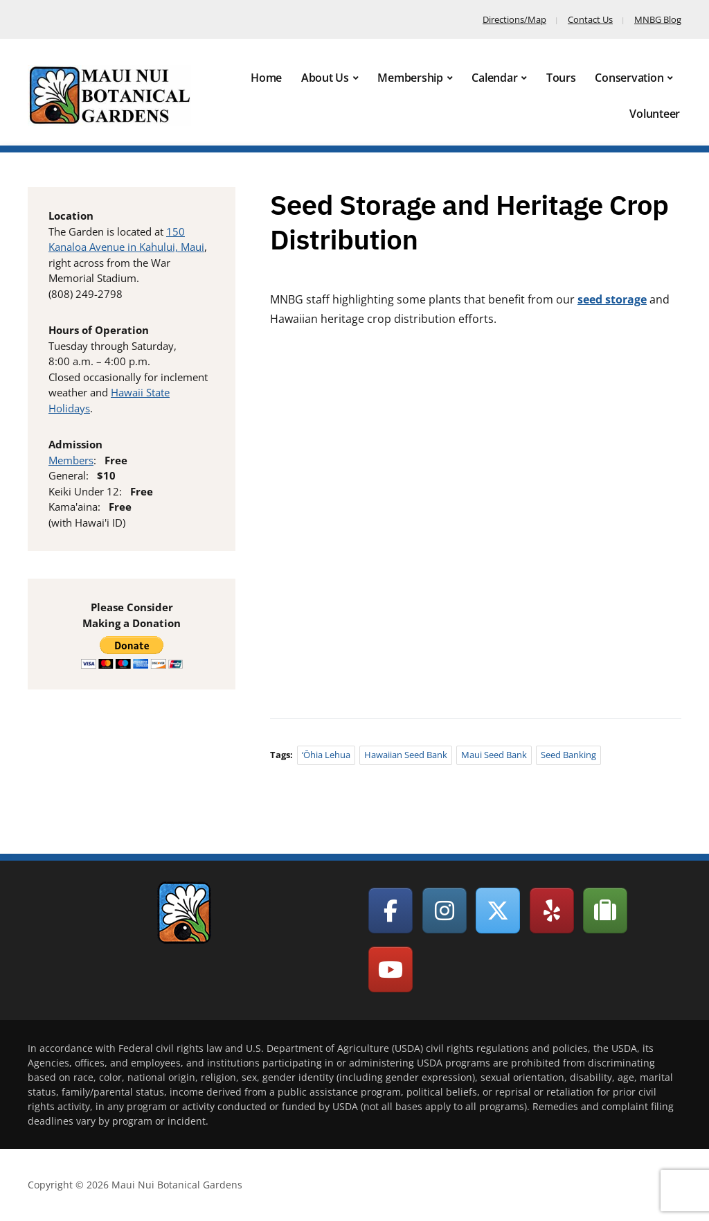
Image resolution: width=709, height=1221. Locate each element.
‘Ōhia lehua (326, 754)
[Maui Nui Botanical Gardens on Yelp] (552, 910)
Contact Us (590, 19)
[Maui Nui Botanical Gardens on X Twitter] (498, 910)
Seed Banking (568, 754)
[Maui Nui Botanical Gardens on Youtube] (390, 969)
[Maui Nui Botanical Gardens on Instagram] (444, 910)
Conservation (629, 77)
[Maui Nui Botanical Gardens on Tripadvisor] (605, 910)
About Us (325, 77)
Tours (561, 77)
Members (70, 460)
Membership (410, 77)
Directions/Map (514, 19)
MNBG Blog (657, 19)
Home (266, 77)
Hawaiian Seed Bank (405, 754)
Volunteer (654, 113)
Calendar (494, 77)
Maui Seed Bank (494, 754)
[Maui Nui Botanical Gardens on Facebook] (390, 910)
